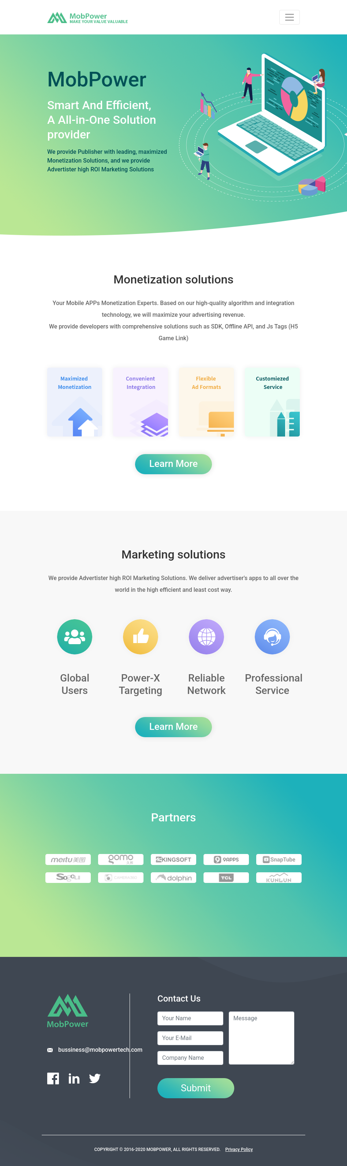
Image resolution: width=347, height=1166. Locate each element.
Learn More (173, 463)
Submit (196, 1088)
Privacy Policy (239, 1149)
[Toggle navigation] (289, 17)
